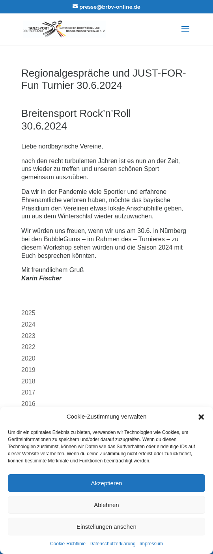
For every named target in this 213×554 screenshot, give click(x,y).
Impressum (151, 543)
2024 (28, 324)
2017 (28, 392)
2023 (28, 335)
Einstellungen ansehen (106, 526)
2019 (28, 369)
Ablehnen (106, 504)
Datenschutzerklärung (113, 543)
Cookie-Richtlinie (68, 543)
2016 (28, 403)
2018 (28, 381)
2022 (28, 347)
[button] (201, 417)
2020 (28, 358)
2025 (28, 313)
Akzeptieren (106, 483)
